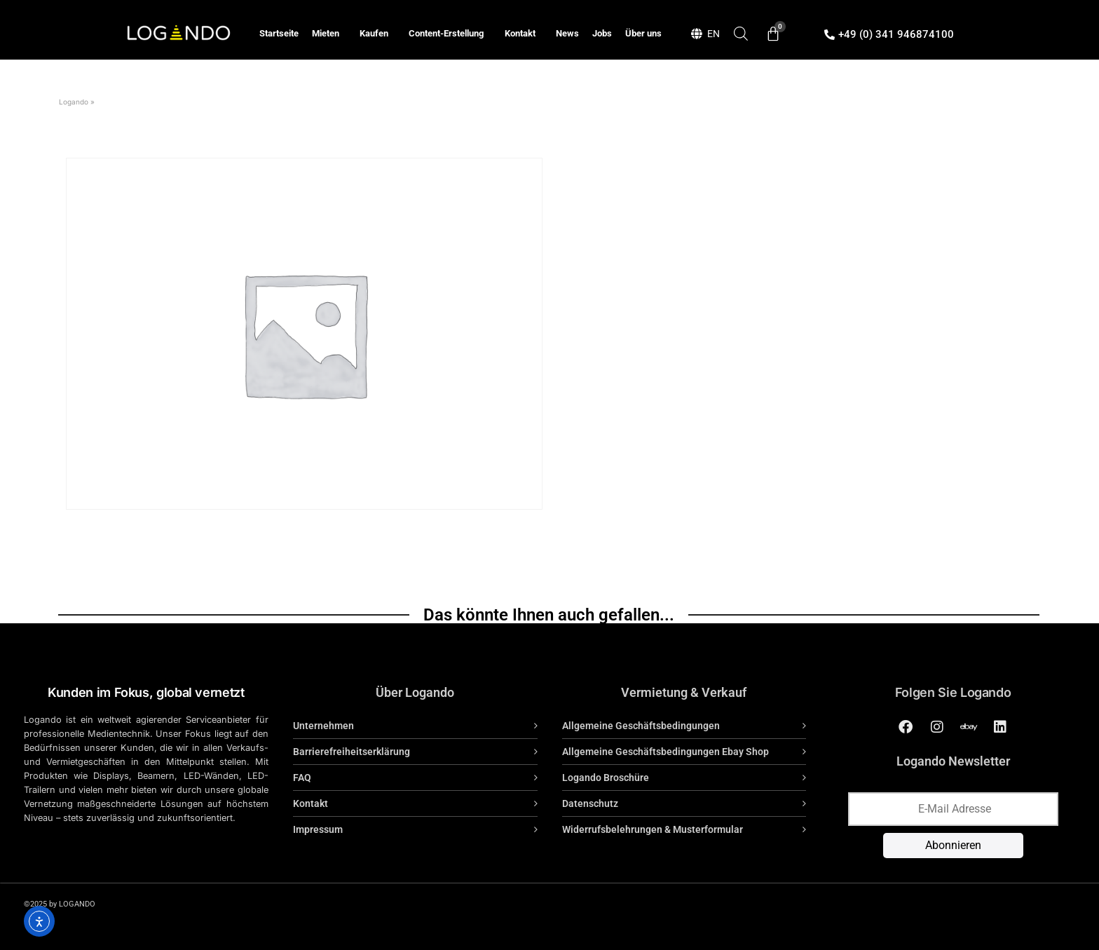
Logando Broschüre (605, 777)
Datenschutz (590, 803)
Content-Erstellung (450, 34)
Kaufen (377, 34)
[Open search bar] (741, 33)
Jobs (602, 33)
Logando (73, 101)
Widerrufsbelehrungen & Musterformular (652, 829)
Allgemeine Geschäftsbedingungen (641, 725)
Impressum (318, 829)
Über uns (643, 33)
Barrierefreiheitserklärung (351, 751)
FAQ (302, 777)
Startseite (279, 33)
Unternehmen (323, 725)
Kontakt (523, 34)
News (567, 33)
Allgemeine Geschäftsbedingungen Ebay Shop (665, 751)
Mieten (329, 34)
